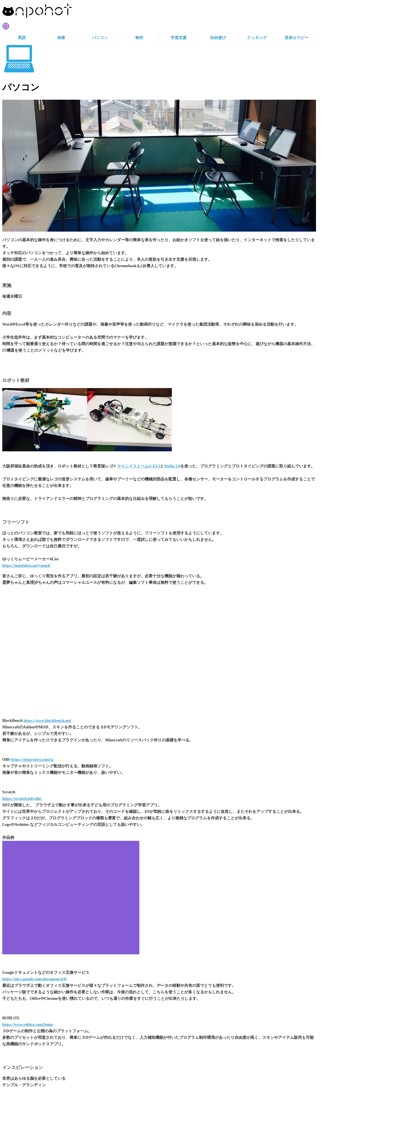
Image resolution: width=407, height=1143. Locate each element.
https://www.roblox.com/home (27, 1024)
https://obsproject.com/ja (32, 759)
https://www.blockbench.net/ (47, 721)
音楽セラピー (296, 38)
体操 (61, 38)
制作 (139, 38)
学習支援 (179, 38)
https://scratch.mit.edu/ (22, 798)
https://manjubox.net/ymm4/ (26, 565)
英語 (22, 38)
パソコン (100, 38)
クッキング (257, 38)
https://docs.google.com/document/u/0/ (34, 979)
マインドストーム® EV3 (138, 466)
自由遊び (218, 38)
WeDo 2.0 (172, 466)
